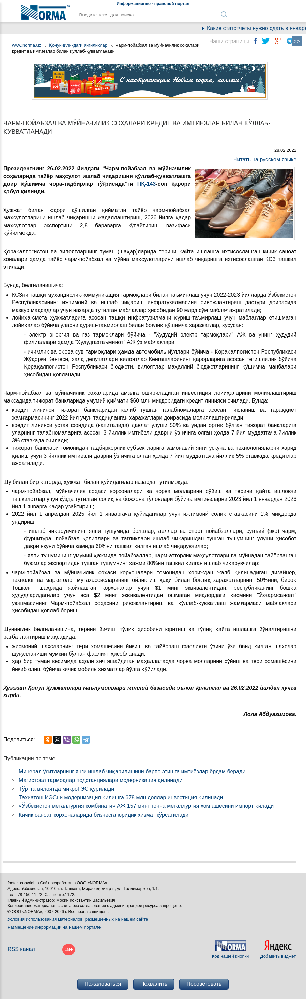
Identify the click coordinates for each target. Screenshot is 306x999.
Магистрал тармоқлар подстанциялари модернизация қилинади (100, 780)
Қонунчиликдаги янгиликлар (79, 45)
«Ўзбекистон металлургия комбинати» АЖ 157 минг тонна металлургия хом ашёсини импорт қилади (146, 806)
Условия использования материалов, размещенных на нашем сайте (77, 919)
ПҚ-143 (146, 184)
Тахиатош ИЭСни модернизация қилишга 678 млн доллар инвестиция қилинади (121, 797)
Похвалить (153, 984)
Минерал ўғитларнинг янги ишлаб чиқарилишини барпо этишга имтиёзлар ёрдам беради (132, 771)
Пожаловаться (103, 984)
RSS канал (21, 949)
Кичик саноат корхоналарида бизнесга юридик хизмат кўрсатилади (103, 815)
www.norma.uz (26, 45)
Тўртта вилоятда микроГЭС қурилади (66, 789)
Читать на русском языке (264, 159)
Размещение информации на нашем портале (54, 927)
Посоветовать (203, 984)
